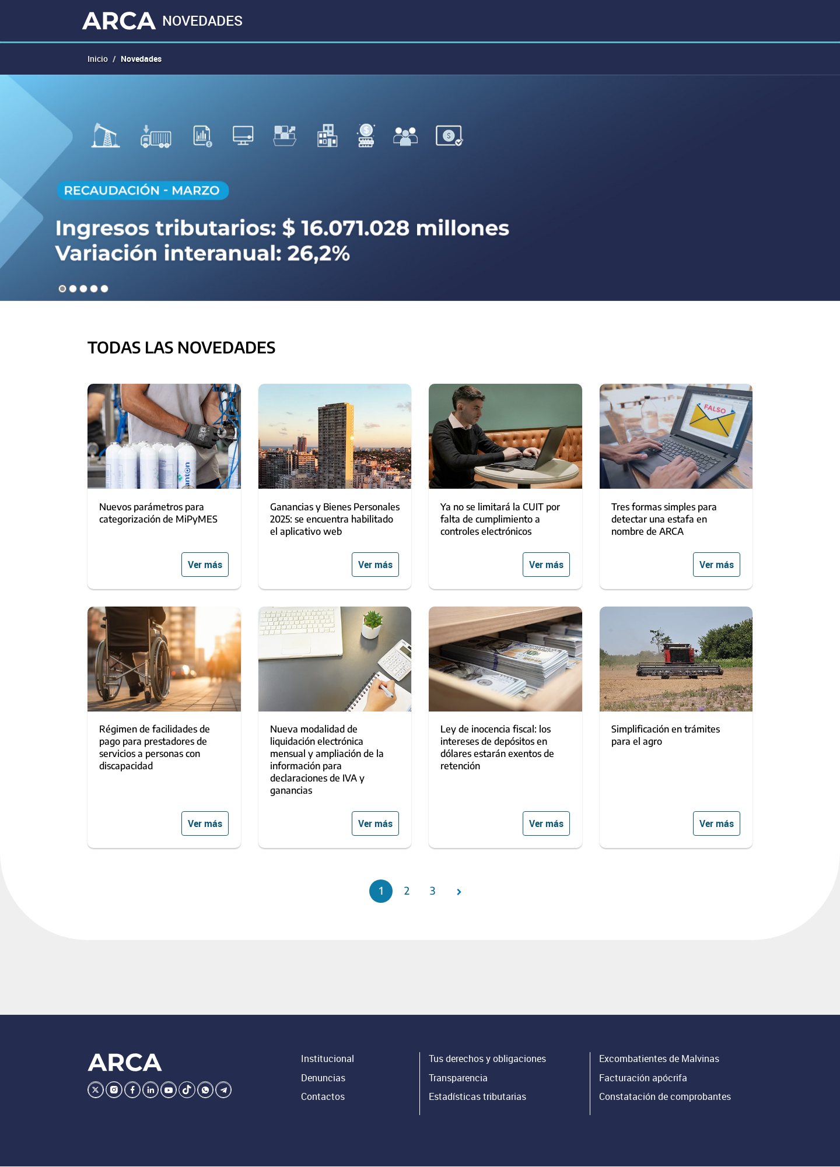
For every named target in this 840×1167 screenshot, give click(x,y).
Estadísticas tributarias (477, 1097)
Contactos (323, 1097)
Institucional (327, 1059)
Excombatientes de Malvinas (659, 1059)
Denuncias (323, 1078)
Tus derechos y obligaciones (487, 1059)
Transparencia (458, 1078)
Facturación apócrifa (643, 1078)
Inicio (98, 59)
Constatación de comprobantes (665, 1097)
